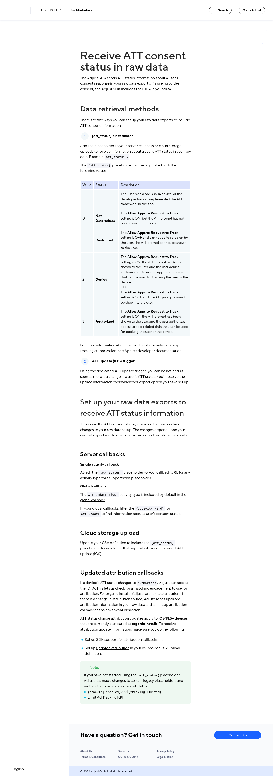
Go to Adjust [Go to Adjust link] (251, 10)
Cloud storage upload (109, 533)
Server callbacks (102, 454)
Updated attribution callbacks (121, 573)
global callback (92, 500)
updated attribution (112, 648)
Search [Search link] (220, 10)
